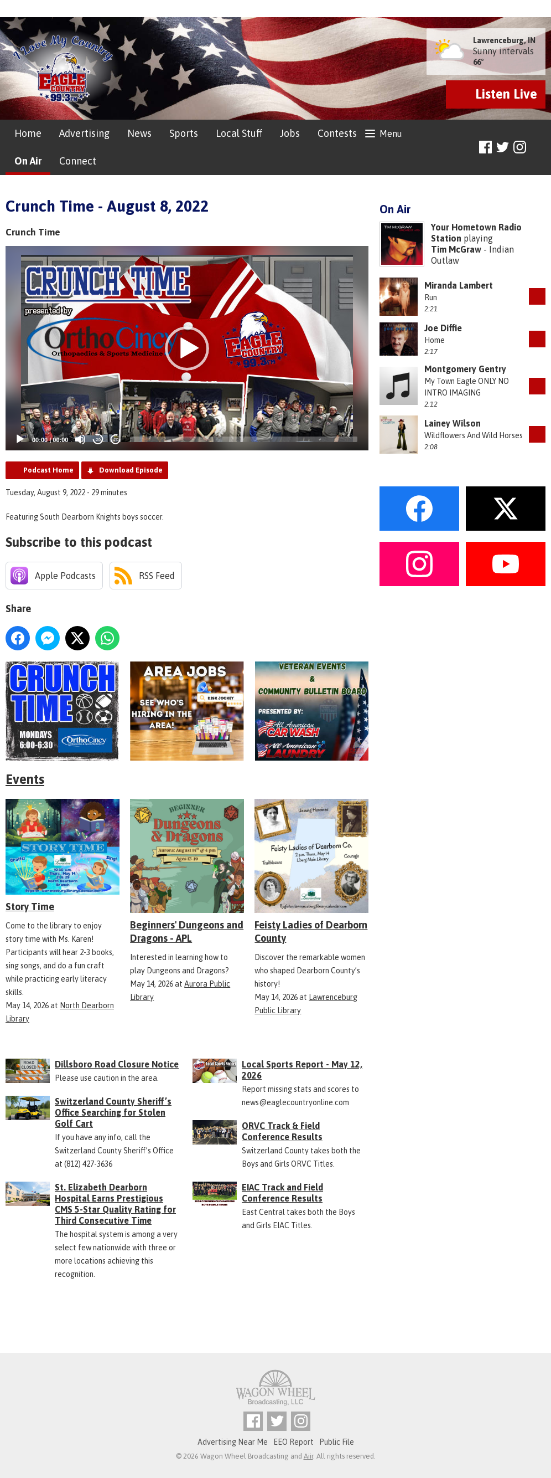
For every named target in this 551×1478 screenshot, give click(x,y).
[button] (187, 348)
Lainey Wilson (452, 423)
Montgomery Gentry (465, 369)
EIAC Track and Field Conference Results (282, 1192)
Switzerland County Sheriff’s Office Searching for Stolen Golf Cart (113, 1112)
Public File (336, 1442)
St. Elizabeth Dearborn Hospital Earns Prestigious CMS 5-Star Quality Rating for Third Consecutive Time (115, 1203)
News (139, 133)
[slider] (243, 439)
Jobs (290, 133)
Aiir (308, 1456)
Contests (337, 133)
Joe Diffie (443, 328)
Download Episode (131, 470)
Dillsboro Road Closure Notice (117, 1064)
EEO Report (293, 1442)
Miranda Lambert (458, 285)
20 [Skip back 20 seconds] (98, 439)
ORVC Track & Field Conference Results (282, 1131)
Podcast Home (48, 470)
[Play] (19, 439)
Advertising (84, 133)
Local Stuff (239, 133)
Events (25, 779)
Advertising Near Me (232, 1442)
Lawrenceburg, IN (504, 40)
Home (27, 133)
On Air (27, 161)
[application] (187, 348)
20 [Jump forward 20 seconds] (115, 439)
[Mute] (80, 439)
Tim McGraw (456, 249)
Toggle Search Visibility (538, 148)
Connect (77, 161)
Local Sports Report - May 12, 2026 (302, 1069)
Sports (183, 133)
